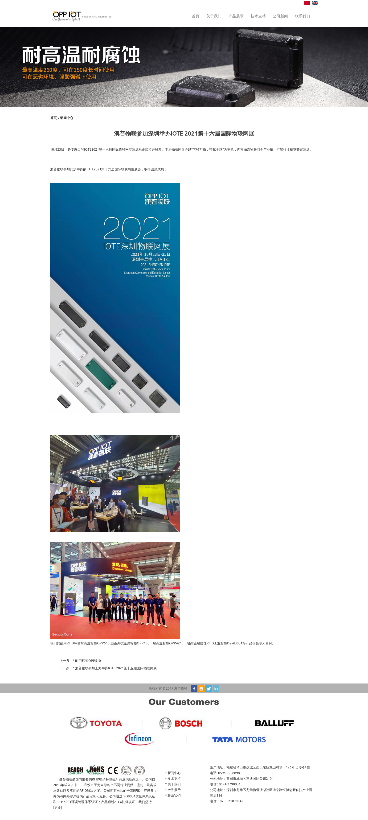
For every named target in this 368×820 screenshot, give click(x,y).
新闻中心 (66, 118)
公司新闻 (280, 15)
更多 (57, 807)
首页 (195, 15)
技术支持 (258, 15)
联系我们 (302, 15)
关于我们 (213, 15)
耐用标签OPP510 (88, 660)
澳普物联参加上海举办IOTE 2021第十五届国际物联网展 (116, 668)
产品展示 (236, 15)
